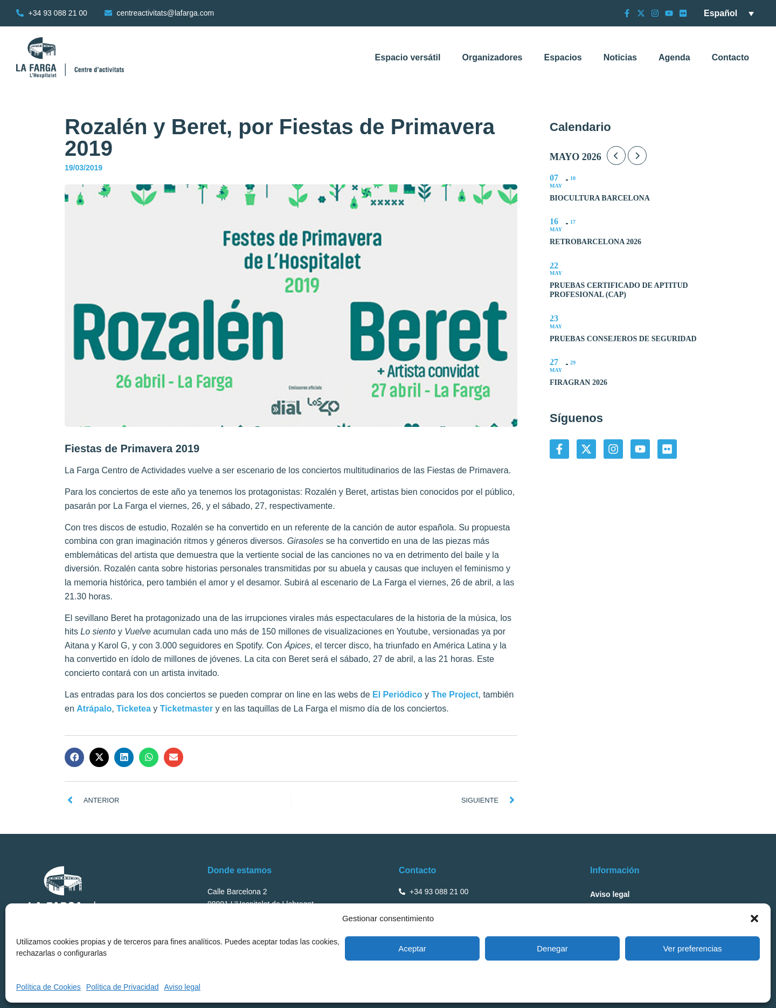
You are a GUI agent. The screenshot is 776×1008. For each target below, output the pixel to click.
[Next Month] (637, 155)
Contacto (730, 57)
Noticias (620, 57)
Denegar (552, 948)
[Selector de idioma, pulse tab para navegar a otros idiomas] (729, 13)
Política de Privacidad (122, 987)
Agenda (674, 57)
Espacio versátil (408, 57)
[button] (754, 918)
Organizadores (492, 57)
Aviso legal (182, 987)
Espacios (562, 57)
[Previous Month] (616, 155)
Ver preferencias (692, 948)
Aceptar (412, 948)
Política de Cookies (48, 987)
